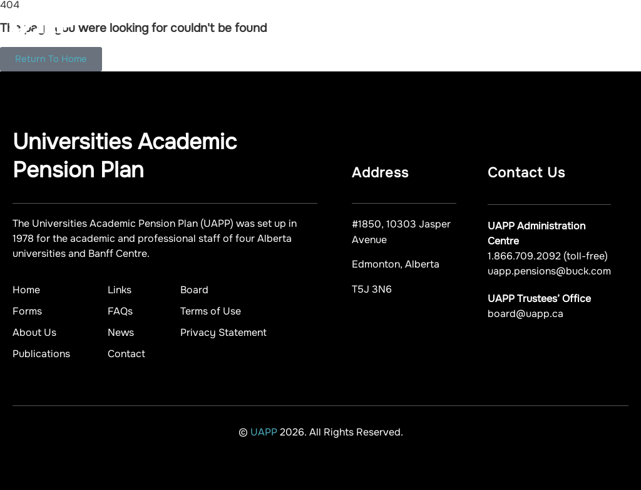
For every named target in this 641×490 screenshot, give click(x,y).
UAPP (265, 432)
